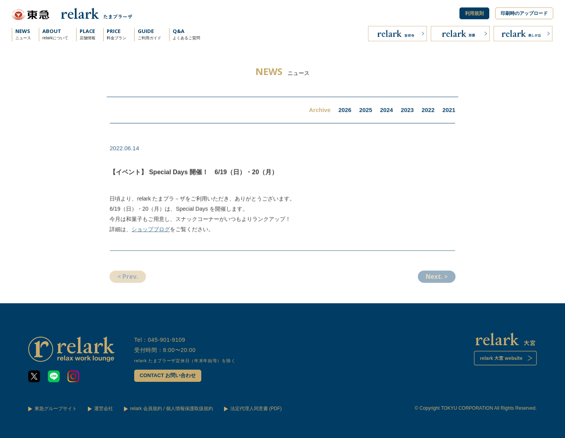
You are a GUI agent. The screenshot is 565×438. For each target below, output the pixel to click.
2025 (364, 111)
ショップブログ (151, 232)
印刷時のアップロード (524, 13)
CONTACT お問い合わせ (168, 376)
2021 (448, 111)
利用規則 (474, 13)
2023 (406, 111)
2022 (427, 111)
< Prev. (128, 280)
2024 (385, 111)
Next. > (436, 280)
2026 (343, 111)
